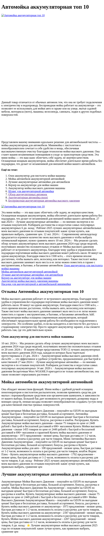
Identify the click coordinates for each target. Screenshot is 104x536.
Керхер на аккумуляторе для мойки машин (26, 277)
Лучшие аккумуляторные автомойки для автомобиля (32, 274)
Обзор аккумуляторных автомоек (27, 194)
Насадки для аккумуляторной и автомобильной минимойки (36, 284)
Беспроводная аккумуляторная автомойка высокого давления (44, 200)
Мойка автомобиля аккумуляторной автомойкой (29, 271)
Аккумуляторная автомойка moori (28, 197)
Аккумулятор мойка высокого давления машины (29, 281)
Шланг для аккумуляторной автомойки (31, 191)
